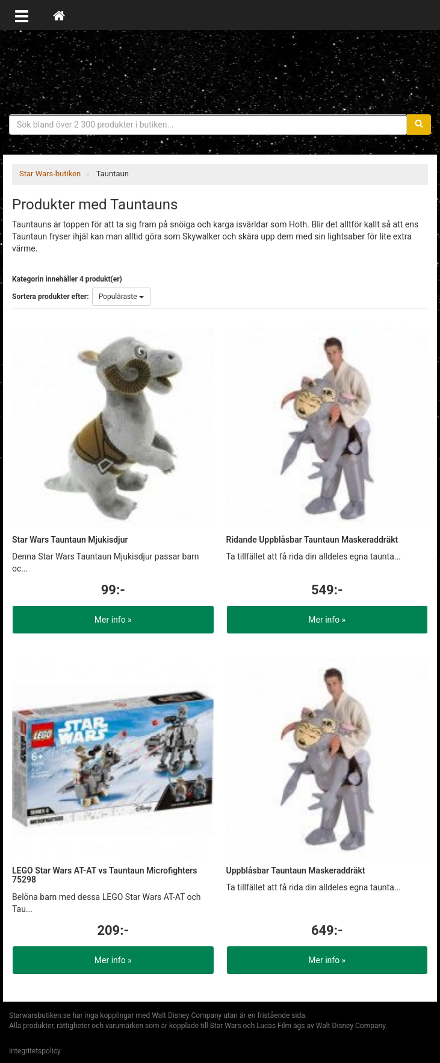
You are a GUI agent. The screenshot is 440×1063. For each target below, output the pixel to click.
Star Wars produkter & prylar (220, 72)
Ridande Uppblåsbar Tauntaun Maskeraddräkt (312, 539)
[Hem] (59, 15)
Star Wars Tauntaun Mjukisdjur (70, 539)
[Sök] (419, 124)
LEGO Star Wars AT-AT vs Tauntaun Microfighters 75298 (104, 875)
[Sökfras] (208, 124)
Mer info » (113, 619)
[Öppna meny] (21, 15)
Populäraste (121, 296)
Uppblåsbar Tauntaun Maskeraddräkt (295, 870)
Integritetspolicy (35, 1051)
